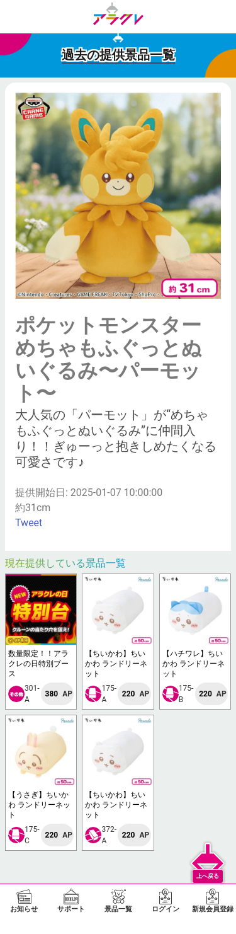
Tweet (28, 523)
